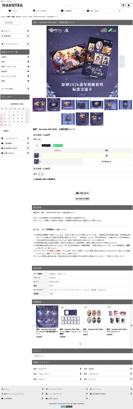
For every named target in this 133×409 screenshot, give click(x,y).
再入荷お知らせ (106, 161)
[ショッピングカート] (123, 5)
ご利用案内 (49, 229)
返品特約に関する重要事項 (44, 179)
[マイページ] (128, 5)
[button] (119, 11)
